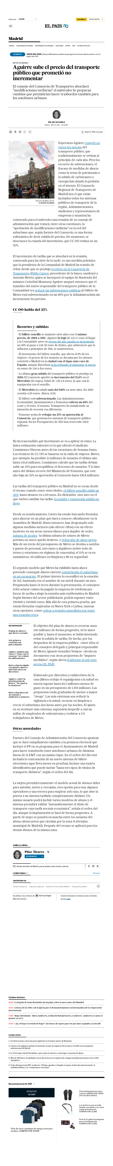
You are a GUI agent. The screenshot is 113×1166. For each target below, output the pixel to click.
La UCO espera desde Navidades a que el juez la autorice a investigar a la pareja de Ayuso (47, 1053)
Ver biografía (34, 856)
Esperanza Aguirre (36, 886)
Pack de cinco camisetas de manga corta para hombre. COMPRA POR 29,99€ (32, 1129)
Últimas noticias (83, 46)
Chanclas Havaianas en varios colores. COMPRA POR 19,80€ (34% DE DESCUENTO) (91, 1093)
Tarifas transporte (20, 886)
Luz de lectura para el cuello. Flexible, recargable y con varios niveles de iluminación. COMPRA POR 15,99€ (91, 1108)
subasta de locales (25, 535)
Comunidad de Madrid (24, 46)
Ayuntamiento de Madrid (44, 46)
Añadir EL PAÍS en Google (94, 132)
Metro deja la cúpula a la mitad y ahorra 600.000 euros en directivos (19, 669)
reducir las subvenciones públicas (58, 290)
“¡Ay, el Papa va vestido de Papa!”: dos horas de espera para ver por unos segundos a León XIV (57, 1023)
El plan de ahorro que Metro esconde (18, 632)
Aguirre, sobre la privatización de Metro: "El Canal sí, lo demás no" (18, 682)
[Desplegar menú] (11, 26)
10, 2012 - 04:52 (59, 125)
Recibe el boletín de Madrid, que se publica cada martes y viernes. (43, 866)
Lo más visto (15, 1035)
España (11, 46)
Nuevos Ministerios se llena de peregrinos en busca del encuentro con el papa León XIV (63, 55)
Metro (67, 46)
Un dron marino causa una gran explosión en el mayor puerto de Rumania (41, 1041)
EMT (73, 46)
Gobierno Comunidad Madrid (58, 886)
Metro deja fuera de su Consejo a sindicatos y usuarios (19, 695)
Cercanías (59, 46)
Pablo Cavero (40, 273)
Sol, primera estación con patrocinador (15, 643)
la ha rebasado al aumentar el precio (73, 364)
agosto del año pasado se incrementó (71, 341)
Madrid (16, 39)
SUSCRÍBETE (81, 19)
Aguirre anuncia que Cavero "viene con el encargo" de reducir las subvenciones (19, 655)
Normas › (96, 873)
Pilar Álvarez (56, 122)
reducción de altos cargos (79, 540)
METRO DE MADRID (20, 63)
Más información (20, 899)
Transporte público (79, 886)
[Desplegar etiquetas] (98, 886)
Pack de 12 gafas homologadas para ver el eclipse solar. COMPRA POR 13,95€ (91, 1121)
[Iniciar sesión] (96, 19)
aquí (68, 899)
